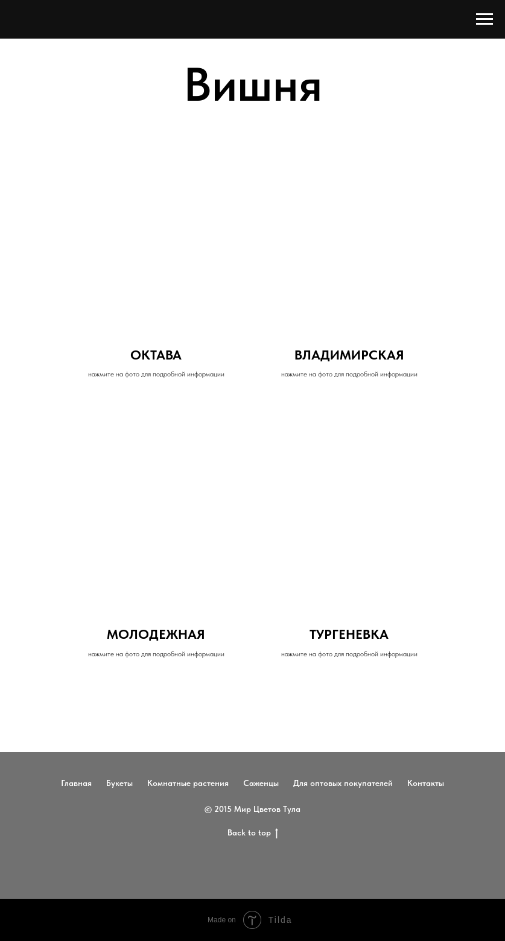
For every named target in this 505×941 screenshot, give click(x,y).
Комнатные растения (188, 783)
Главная (76, 783)
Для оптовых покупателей (343, 783)
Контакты (425, 783)
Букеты (119, 783)
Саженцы (261, 783)
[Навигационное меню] (484, 19)
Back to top (252, 833)
